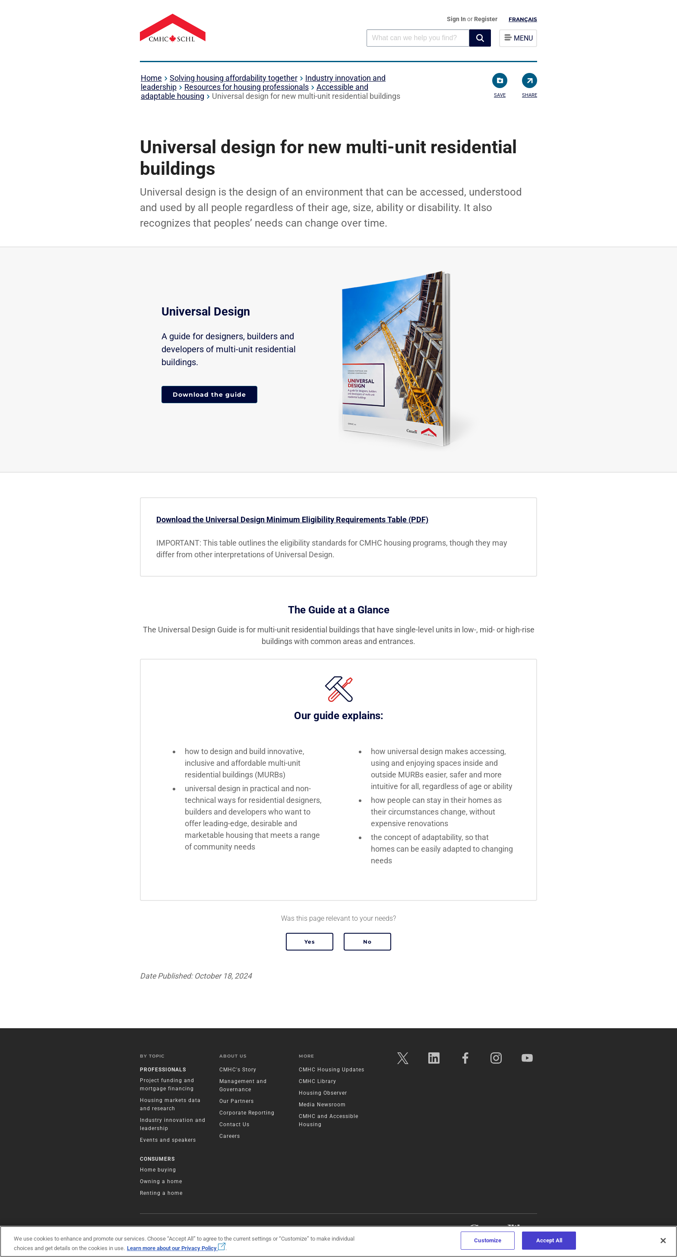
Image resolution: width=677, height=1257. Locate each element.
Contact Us (234, 1124)
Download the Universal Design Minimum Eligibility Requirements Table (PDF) (292, 519)
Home (151, 77)
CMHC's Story (237, 1070)
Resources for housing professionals (246, 87)
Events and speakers (168, 1140)
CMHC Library (317, 1081)
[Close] (663, 1240)
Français (523, 19)
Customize (487, 1240)
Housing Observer (323, 1093)
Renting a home (161, 1193)
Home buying (158, 1170)
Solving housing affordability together (233, 77)
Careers (229, 1136)
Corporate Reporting (247, 1113)
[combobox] (418, 38)
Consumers (157, 1159)
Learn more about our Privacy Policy (176, 1248)
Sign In (457, 19)
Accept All (549, 1240)
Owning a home (161, 1181)
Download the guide (209, 394)
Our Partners (236, 1101)
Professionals (163, 1070)
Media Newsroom (322, 1105)
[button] (480, 38)
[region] (338, 1241)
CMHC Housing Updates (331, 1070)
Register (485, 19)
